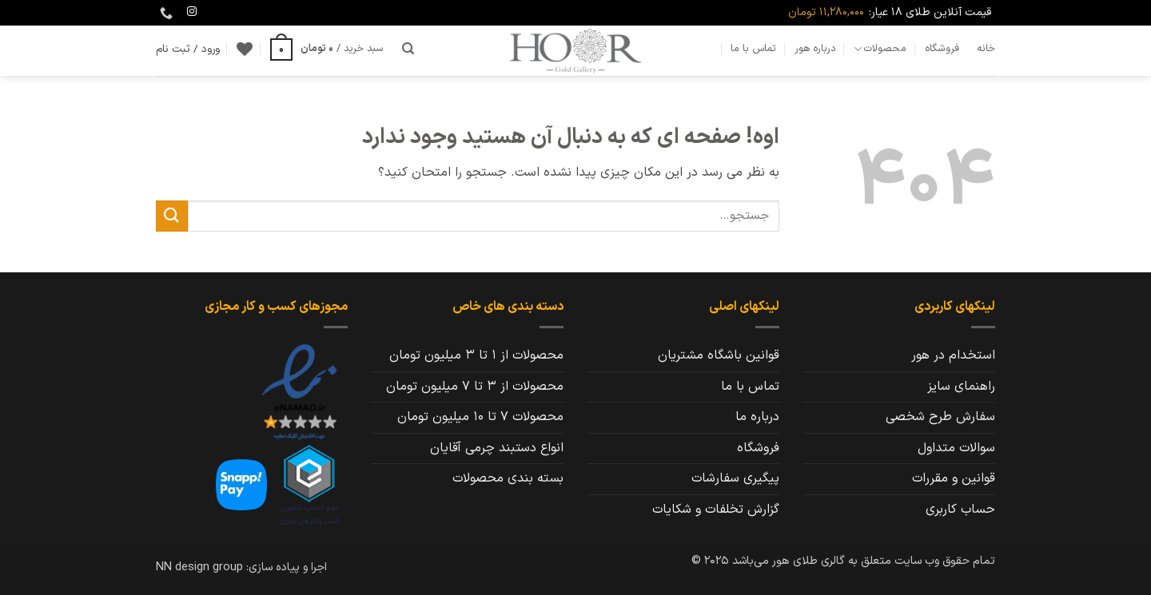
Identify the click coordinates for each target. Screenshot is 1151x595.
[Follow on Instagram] (192, 12)
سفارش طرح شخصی (940, 416)
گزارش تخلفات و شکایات (715, 509)
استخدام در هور (953, 355)
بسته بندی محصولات (508, 478)
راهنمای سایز (961, 386)
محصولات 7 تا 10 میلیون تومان (480, 416)
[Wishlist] (245, 48)
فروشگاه (942, 48)
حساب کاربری (960, 509)
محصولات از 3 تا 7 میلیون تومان (475, 386)
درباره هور (815, 48)
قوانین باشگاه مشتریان (718, 355)
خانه (986, 48)
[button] (327, 48)
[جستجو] (408, 49)
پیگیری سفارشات (735, 478)
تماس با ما (753, 48)
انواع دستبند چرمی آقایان (497, 448)
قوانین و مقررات (953, 478)
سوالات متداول (956, 448)
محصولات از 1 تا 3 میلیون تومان (476, 355)
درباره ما (757, 416)
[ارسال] (172, 216)
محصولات (880, 49)
